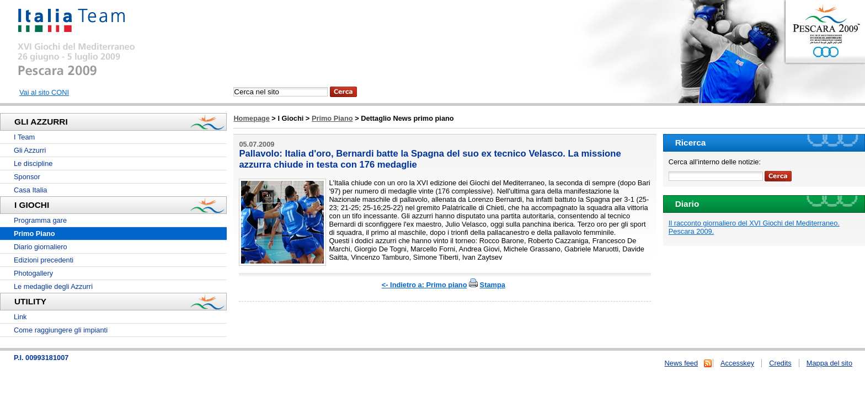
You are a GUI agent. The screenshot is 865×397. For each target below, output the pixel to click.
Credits (780, 363)
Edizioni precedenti (43, 260)
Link (20, 317)
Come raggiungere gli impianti (61, 330)
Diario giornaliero (40, 247)
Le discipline (33, 163)
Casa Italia (30, 190)
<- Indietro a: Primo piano (424, 285)
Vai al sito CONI (44, 92)
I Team (24, 137)
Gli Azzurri (30, 150)
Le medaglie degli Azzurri (53, 286)
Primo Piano (332, 118)
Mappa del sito (829, 363)
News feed (681, 363)
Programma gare (40, 220)
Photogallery (33, 273)
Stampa (492, 285)
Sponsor (27, 177)
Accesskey (737, 363)
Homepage (251, 118)
